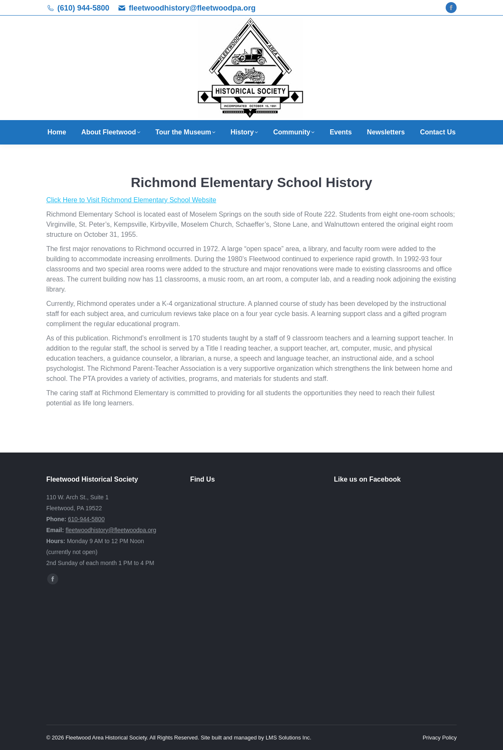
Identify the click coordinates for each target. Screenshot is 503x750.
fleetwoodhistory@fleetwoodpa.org (192, 8)
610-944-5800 (86, 519)
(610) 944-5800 (83, 8)
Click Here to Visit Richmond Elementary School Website (131, 200)
